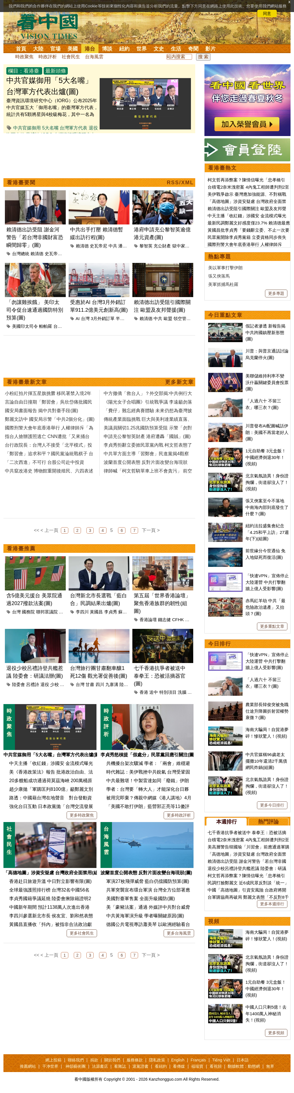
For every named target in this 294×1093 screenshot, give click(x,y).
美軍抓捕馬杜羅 (223, 284)
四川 (100, 684)
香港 (144, 692)
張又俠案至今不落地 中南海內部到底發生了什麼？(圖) (267, 507)
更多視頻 (276, 1032)
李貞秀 (110, 611)
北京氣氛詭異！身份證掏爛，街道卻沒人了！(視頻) (267, 482)
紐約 (124, 49)
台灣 (57, 326)
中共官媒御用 (27, 127)
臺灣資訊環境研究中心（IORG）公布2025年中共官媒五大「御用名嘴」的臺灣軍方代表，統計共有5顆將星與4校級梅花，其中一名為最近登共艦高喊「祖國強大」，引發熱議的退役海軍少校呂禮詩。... (52, 114)
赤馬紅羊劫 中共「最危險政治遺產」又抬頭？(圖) (265, 607)
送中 (153, 692)
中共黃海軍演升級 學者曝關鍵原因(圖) (145, 915)
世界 (141, 49)
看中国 (51, 25)
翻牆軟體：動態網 (244, 1066)
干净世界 (50, 1066)
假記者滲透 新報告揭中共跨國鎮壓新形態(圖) (265, 332)
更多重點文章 (272, 626)
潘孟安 (124, 245)
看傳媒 (179, 1066)
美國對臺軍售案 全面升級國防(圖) (140, 898)
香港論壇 (148, 619)
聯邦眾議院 (47, 611)
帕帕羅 (45, 326)
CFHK (178, 619)
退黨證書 (140, 1066)
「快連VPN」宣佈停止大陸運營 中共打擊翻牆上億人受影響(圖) (267, 582)
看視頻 (216, 1066)
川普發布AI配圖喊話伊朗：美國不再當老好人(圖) (267, 432)
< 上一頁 (49, 530)
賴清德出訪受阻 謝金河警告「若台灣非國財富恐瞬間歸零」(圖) (34, 237)
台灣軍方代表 (73, 127)
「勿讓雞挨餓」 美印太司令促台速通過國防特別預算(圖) (34, 310)
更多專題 (276, 293)
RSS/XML (180, 182)
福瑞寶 (197, 1066)
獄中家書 (180, 245)
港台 (90, 49)
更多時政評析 (179, 815)
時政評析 (47, 56)
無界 (270, 1066)
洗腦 (182, 692)
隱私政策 (157, 1060)
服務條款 (135, 1060)
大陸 (38, 49)
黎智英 (146, 245)
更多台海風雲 (179, 933)
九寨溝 (111, 684)
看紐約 (161, 1066)
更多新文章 (179, 382)
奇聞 (193, 49)
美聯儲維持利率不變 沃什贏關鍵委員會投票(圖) (267, 382)
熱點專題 (219, 256)
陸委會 (18, 684)
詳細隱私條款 (58, 13)
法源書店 (100, 1066)
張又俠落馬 (219, 276)
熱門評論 (268, 822)
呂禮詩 (32, 684)
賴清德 (36, 253)
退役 (44, 684)
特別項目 (168, 692)
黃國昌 (96, 611)
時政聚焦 (24, 56)
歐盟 (168, 318)
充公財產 (162, 245)
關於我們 (112, 1060)
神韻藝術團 (75, 1066)
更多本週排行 (272, 904)
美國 (72, 49)
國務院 (28, 611)
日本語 (243, 1060)
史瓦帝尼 (53, 253)
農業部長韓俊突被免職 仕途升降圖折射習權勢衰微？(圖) (267, 711)
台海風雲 (94, 56)
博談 (107, 49)
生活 (176, 49)
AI (78, 318)
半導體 (122, 318)
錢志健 (164, 619)
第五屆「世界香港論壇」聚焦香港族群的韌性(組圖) (162, 603)
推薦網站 (28, 1066)
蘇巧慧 (124, 611)
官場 (55, 49)
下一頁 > (151, 530)
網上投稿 (53, 1060)
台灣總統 (20, 253)
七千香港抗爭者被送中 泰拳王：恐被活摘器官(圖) (159, 676)
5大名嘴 (50, 127)
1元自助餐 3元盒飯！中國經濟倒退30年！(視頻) (265, 457)
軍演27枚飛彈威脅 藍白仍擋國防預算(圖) (147, 881)
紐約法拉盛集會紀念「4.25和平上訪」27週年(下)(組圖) (267, 532)
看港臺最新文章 (27, 382)
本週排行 (226, 822)
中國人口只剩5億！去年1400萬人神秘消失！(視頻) (266, 1013)
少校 (54, 684)
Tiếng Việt (221, 1060)
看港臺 (31, 71)
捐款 (94, 1060)
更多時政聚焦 (82, 815)
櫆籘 (191, 692)
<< (36, 530)
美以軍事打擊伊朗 (225, 267)
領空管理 (182, 318)
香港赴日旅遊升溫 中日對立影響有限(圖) (50, 881)
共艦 (64, 684)
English (177, 1060)
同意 (267, 13)
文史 (159, 49)
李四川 (82, 611)
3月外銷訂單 (103, 318)
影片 (210, 49)
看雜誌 (120, 1066)
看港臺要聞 (21, 182)
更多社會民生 (82, 933)
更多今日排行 (272, 805)
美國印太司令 (25, 326)
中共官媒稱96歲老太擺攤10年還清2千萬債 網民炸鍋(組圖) (266, 761)
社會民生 (71, 56)
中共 (113, 245)
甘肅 (90, 684)
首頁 (21, 49)
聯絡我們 (76, 1060)
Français (198, 1060)
